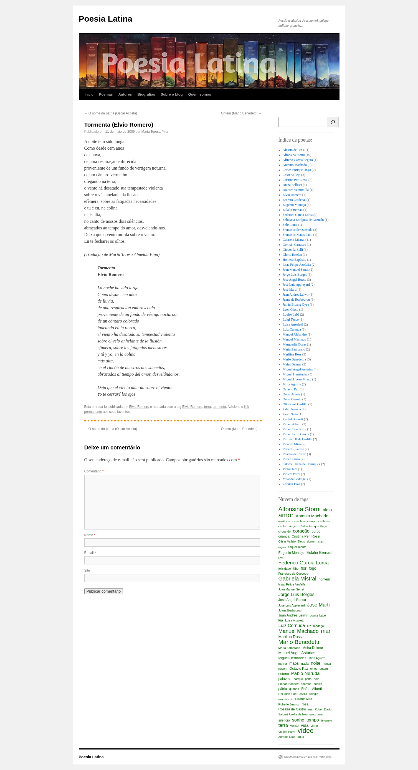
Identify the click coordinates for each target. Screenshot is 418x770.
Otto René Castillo (295, 404)
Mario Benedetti (293, 359)
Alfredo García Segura (298, 160)
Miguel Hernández (295, 374)
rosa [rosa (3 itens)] (305, 704)
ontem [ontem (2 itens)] (324, 668)
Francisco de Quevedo (297, 230)
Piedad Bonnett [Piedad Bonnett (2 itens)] (288, 683)
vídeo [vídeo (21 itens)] (305, 730)
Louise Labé (291, 314)
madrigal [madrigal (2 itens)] (319, 626)
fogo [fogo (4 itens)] (312, 568)
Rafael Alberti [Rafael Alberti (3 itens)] (311, 689)
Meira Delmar (292, 364)
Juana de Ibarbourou (296, 299)
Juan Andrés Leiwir (296, 294)
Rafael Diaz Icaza (294, 429)
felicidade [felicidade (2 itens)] (284, 568)
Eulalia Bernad (293, 210)
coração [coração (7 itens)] (301, 531)
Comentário (94, 471)
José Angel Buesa (294, 280)
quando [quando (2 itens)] (294, 688)
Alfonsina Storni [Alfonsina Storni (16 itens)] (299, 509)
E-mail (90, 553)
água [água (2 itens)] (301, 736)
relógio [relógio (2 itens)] (313, 693)
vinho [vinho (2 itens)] (314, 725)
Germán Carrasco (294, 245)
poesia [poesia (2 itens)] (317, 683)
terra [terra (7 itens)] (283, 725)
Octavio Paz (291, 389)
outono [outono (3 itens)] (283, 674)
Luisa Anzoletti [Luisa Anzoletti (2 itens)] (294, 620)
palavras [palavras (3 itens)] (285, 679)
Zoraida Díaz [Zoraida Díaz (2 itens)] (286, 736)
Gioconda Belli (293, 250)
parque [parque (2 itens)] (298, 679)
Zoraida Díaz (291, 484)
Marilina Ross (292, 354)
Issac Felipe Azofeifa (297, 265)
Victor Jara (290, 469)
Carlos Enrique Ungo (297, 170)
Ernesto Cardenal (294, 200)
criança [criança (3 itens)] (284, 536)
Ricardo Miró (292, 444)
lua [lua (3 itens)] (280, 620)
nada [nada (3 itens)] (305, 664)
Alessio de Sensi (294, 150)
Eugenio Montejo (294, 205)
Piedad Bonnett (293, 419)
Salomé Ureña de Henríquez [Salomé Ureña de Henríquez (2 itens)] (297, 714)
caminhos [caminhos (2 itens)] (298, 521)
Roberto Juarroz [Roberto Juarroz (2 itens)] (289, 704)
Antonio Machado (295, 165)
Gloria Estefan (292, 255)
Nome (89, 535)
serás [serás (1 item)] (321, 714)
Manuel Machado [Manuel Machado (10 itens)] (298, 631)
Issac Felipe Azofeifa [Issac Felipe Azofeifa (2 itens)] (292, 584)
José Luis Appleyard (296, 284)
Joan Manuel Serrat (295, 270)
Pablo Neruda (292, 409)
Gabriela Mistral (294, 240)
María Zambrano (294, 349)
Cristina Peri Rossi (295, 180)
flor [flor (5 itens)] (303, 568)
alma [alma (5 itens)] (327, 509)
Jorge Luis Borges (295, 275)
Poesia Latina (105, 18)
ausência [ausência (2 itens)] (284, 521)
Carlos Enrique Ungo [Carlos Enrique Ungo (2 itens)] (313, 526)
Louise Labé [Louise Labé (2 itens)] (318, 615)
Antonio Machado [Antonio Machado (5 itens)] (312, 515)
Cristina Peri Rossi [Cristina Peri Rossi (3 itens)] (306, 536)
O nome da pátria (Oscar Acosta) (110, 113)
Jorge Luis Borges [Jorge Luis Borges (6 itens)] (296, 594)
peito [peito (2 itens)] (308, 679)
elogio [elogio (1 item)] (320, 542)
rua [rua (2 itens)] (310, 709)
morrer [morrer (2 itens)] (282, 663)
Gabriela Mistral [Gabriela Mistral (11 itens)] (297, 578)
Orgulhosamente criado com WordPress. (308, 756)
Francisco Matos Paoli (297, 235)
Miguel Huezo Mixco (297, 379)
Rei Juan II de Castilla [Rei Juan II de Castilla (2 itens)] (292, 693)
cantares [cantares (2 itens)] (324, 521)
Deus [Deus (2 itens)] (301, 541)
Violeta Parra (291, 474)
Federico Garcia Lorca (298, 215)
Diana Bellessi (292, 185)
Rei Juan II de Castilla (297, 439)
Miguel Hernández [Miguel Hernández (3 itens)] (292, 658)
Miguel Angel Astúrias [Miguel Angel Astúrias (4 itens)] (296, 653)
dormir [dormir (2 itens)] (311, 541)
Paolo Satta (290, 414)
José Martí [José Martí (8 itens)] (318, 604)
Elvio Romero (139, 407)
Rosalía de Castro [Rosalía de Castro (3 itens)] (292, 709)
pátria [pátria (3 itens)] (282, 689)
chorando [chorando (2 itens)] (284, 531)
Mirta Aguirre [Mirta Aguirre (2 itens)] (316, 658)
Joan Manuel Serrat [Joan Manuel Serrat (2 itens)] (291, 589)
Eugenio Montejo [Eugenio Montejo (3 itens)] (291, 553)
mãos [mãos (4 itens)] (294, 663)
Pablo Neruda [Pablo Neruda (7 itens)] (305, 673)
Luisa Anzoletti (293, 324)
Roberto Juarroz (293, 449)
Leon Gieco (290, 309)
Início (89, 94)
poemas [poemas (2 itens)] (306, 683)
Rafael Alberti (292, 424)
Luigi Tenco (291, 319)
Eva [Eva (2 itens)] (280, 557)
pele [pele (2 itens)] (316, 679)
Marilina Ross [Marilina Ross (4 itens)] (290, 637)
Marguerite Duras (294, 344)
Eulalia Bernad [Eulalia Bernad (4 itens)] (318, 552)
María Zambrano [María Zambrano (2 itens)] (289, 647)
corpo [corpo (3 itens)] (316, 531)
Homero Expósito (294, 260)
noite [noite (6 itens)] (316, 663)
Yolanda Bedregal (294, 479)
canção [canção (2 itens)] (292, 526)
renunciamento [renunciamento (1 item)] (285, 699)
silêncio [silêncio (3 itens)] (284, 720)
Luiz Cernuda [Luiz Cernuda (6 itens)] (291, 625)
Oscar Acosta (291, 394)
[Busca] (333, 122)
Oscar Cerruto (292, 399)
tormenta (219, 407)
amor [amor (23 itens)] (286, 515)
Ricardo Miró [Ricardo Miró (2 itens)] (303, 698)
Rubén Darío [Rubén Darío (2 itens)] (323, 709)
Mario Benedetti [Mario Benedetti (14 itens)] (298, 641)
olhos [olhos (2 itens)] (313, 668)
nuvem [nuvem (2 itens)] (282, 668)
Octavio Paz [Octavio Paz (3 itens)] (298, 669)
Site (87, 570)
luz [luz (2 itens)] (309, 626)
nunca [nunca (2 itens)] (327, 663)
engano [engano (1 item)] (282, 547)
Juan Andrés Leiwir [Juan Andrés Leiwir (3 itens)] (293, 615)
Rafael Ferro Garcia (296, 434)
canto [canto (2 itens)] (282, 526)
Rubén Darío (291, 459)
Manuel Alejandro (295, 334)
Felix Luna (290, 225)
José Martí (290, 289)
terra (207, 407)
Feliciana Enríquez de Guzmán (303, 220)
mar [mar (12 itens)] (325, 630)
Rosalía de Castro (294, 454)
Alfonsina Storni (294, 155)
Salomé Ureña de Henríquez (301, 464)
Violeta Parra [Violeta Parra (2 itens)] (286, 731)
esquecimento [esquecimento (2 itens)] (297, 547)
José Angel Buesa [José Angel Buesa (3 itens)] (292, 600)
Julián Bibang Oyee (296, 304)
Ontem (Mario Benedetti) (241, 113)
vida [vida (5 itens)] (305, 725)
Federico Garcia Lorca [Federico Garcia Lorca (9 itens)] (303, 562)
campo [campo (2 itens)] (311, 521)
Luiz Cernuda (292, 329)
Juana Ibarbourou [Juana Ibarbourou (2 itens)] (290, 610)
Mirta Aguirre (292, 384)
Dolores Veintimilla (296, 190)
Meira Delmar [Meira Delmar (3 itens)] (312, 648)
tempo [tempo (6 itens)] (312, 719)
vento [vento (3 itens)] (294, 726)
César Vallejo (291, 175)
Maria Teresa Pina (154, 132)
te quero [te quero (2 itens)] (326, 720)
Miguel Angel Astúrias (298, 369)
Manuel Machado (294, 339)
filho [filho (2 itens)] (296, 568)
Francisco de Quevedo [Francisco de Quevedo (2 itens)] (293, 573)
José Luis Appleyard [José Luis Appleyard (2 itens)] (291, 605)
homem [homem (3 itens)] (324, 579)
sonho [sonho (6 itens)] (298, 719)
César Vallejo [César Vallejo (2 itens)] (287, 541)
